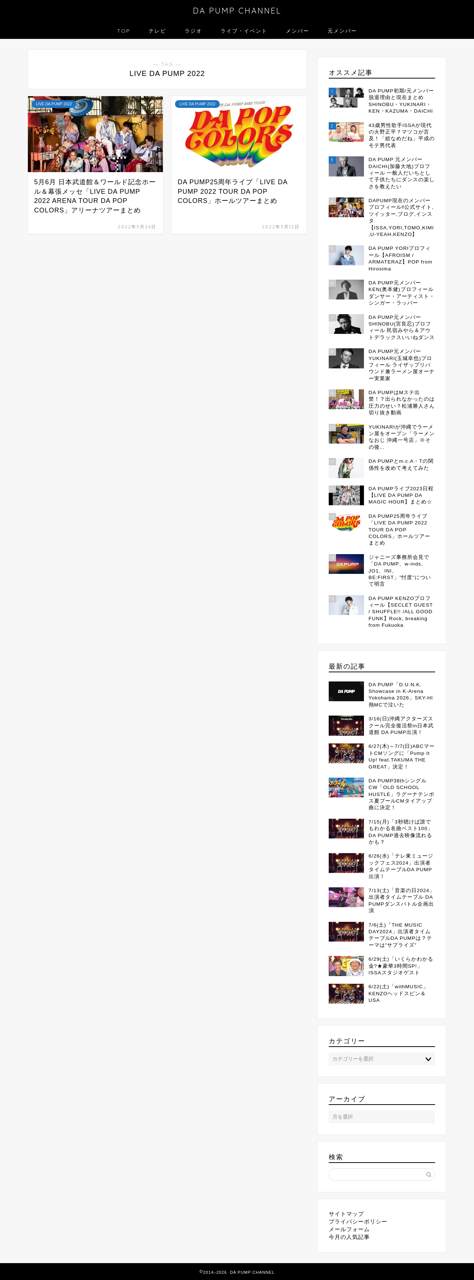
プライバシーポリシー (358, 1221)
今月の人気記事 (349, 1237)
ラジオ (193, 31)
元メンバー (342, 31)
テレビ (157, 31)
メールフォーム (349, 1229)
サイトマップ (346, 1214)
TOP (123, 31)
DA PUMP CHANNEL (237, 10)
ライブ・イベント (243, 31)
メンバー (297, 31)
